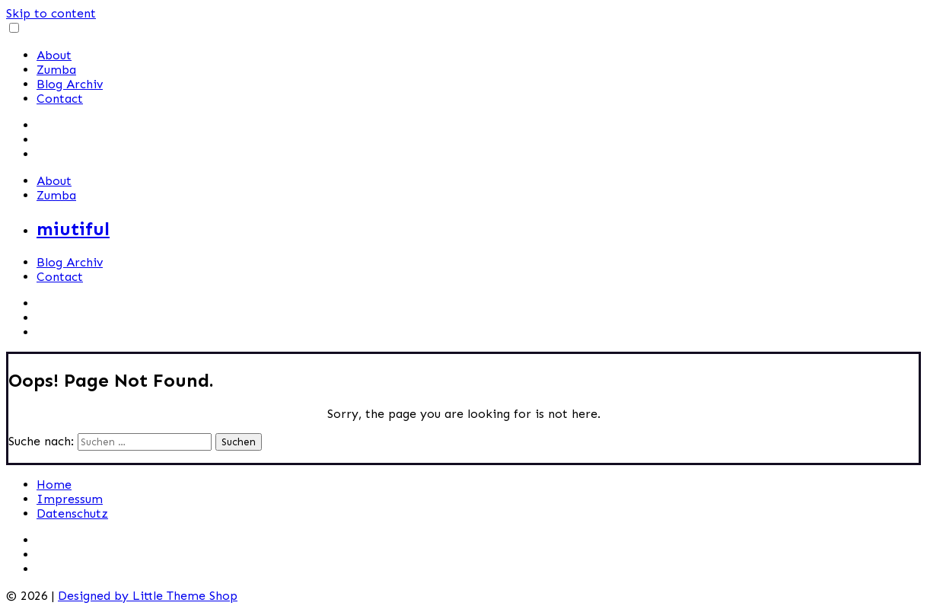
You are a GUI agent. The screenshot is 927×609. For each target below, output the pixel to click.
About (54, 55)
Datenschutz (72, 513)
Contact (60, 98)
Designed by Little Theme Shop (147, 595)
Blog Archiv (70, 84)
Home (54, 484)
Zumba (56, 69)
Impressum (70, 499)
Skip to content (51, 13)
